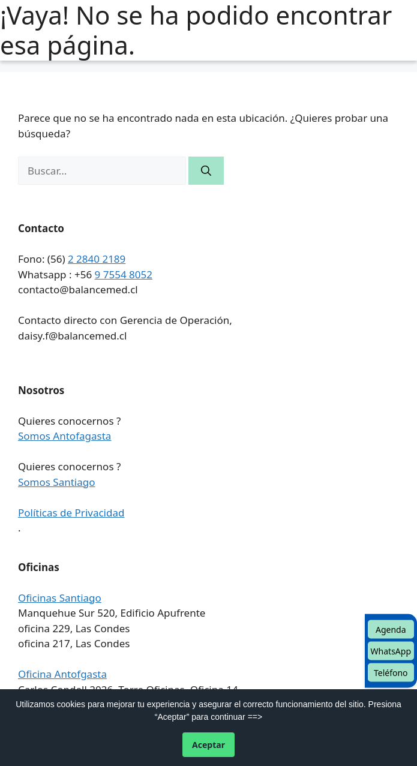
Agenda (391, 629)
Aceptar (208, 744)
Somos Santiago (56, 482)
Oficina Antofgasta (62, 674)
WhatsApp (391, 651)
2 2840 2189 (96, 259)
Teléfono (391, 672)
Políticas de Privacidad (71, 512)
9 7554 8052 (123, 274)
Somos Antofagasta (64, 436)
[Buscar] (206, 171)
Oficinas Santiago (59, 598)
